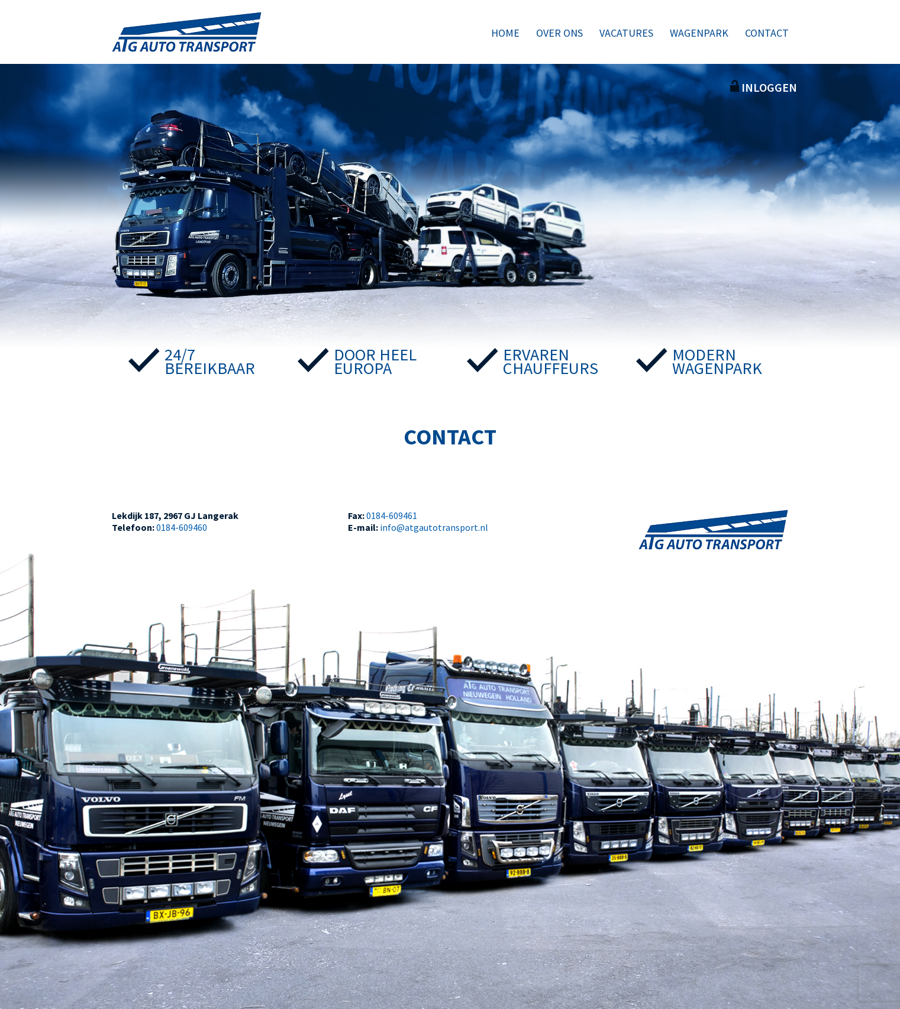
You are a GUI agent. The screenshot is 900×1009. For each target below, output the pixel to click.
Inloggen (763, 87)
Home (505, 33)
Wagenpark (699, 33)
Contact (767, 33)
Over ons (559, 33)
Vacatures (626, 33)
